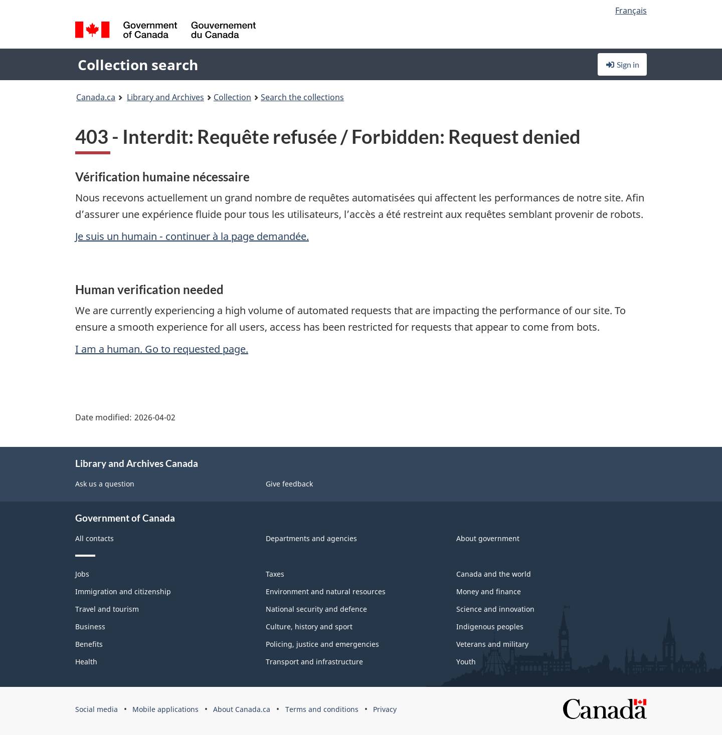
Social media (96, 709)
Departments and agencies (311, 538)
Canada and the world (493, 574)
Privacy (385, 709)
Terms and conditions (321, 709)
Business (90, 626)
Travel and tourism (107, 609)
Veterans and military (492, 644)
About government (487, 538)
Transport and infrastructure (314, 661)
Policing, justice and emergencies (322, 644)
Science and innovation (495, 609)
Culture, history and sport (309, 626)
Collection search (138, 64)
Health (86, 661)
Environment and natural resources (326, 591)
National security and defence (316, 609)
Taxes (275, 574)
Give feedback (289, 483)
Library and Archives (165, 97)
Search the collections (302, 97)
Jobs (82, 574)
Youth (466, 661)
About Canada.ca (241, 709)
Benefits (89, 644)
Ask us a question (104, 483)
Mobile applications (165, 709)
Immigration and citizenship (123, 591)
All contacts (94, 538)
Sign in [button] (622, 64)
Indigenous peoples (489, 626)
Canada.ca (95, 97)
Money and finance (488, 591)
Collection (232, 97)
